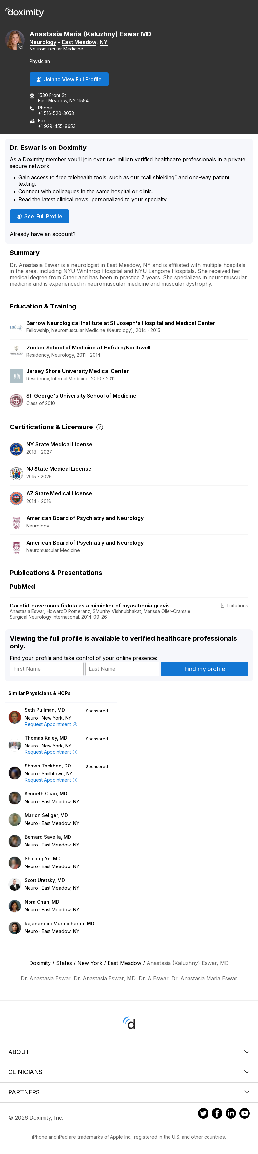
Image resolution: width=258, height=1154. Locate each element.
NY (104, 42)
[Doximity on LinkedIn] (231, 1114)
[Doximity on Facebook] (217, 1114)
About (129, 1051)
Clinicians (129, 1071)
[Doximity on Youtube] (244, 1114)
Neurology (43, 42)
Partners (129, 1092)
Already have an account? (43, 234)
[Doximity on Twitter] (203, 1114)
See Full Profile (42, 216)
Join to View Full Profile (69, 79)
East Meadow (79, 42)
